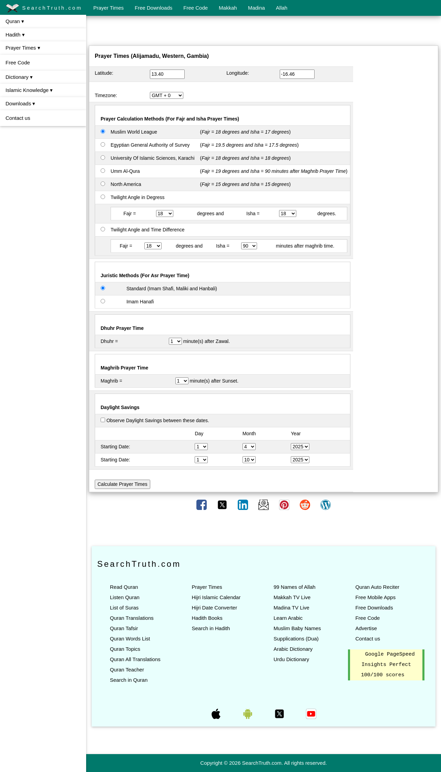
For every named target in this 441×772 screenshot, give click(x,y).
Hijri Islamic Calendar (216, 597)
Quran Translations (132, 618)
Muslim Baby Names (297, 628)
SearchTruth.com (44, 8)
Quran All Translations (135, 659)
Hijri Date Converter (214, 608)
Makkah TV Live (292, 597)
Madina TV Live (291, 608)
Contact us (18, 118)
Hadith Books (207, 618)
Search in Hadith (211, 628)
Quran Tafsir (124, 628)
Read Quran (124, 587)
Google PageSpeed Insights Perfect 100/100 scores (388, 665)
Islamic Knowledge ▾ (29, 90)
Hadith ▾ (15, 35)
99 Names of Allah (295, 587)
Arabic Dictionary (293, 649)
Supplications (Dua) (296, 638)
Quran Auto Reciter (377, 587)
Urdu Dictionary (291, 659)
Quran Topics (125, 649)
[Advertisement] (263, 32)
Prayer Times (108, 8)
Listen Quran (125, 597)
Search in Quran (128, 680)
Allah (281, 8)
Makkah (228, 8)
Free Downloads (153, 8)
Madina (256, 8)
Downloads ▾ (20, 103)
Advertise (366, 628)
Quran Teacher (127, 669)
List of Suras (124, 608)
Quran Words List (130, 638)
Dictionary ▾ (19, 77)
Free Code (195, 8)
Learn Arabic (288, 618)
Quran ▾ (15, 21)
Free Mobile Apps (375, 597)
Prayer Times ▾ (23, 48)
